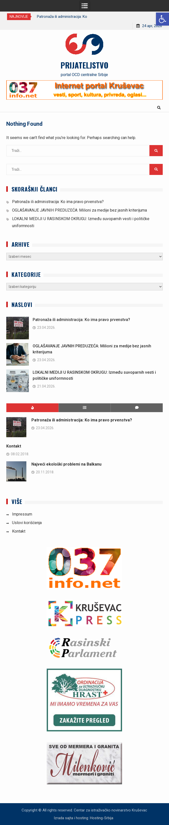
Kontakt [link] (13, 446)
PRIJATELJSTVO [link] (84, 65)
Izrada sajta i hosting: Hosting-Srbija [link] (83, 818)
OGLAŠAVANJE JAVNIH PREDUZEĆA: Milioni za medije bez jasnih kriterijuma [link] (79, 210)
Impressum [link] (22, 514)
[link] (162, 19)
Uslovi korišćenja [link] (27, 522)
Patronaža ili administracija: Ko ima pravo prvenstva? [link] (58, 201)
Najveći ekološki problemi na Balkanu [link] (66, 464)
